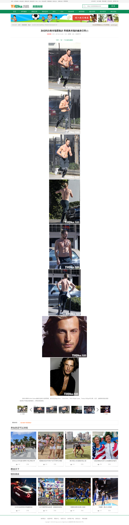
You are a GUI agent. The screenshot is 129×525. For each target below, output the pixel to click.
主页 (19, 25)
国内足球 (32, 1)
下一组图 (105, 414)
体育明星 (82, 11)
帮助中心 (56, 518)
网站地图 (104, 1)
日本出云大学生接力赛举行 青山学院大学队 (23, 461)
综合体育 (44, 1)
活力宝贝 (103, 11)
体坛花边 (113, 11)
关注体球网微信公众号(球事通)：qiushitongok (104, 25)
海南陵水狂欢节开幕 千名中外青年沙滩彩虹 (50, 461)
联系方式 (63, 518)
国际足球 (27, 1)
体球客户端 (115, 1)
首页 (12, 1)
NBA (36, 1)
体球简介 (43, 518)
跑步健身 (23, 422)
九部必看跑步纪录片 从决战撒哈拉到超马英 (105, 461)
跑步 (29, 25)
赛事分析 (60, 1)
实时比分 (55, 1)
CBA (40, 1)
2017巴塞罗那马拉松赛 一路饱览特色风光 (50, 507)
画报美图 (24, 25)
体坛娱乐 (22, 1)
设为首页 (93, 1)
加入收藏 (99, 1)
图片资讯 (92, 11)
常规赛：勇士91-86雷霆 (105, 507)
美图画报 (49, 1)
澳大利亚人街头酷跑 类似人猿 (78, 461)
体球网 (20, 6)
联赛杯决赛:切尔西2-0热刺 (78, 507)
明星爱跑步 (28, 422)
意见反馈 (110, 1)
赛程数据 (66, 1)
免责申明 (49, 518)
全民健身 (16, 1)
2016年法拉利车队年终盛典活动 (23, 507)
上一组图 (22, 414)
